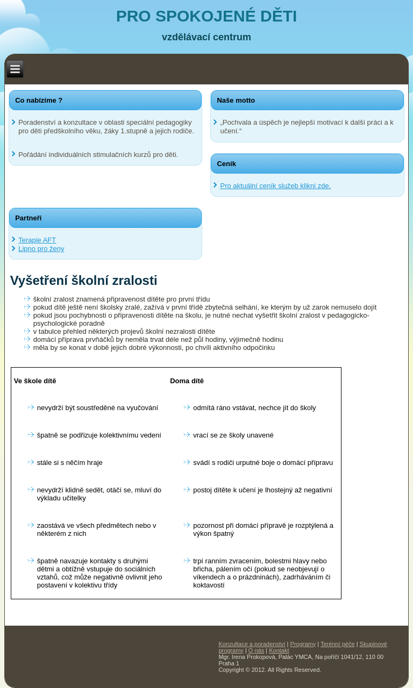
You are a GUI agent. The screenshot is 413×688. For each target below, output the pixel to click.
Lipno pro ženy (41, 249)
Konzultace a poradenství (251, 644)
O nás (256, 650)
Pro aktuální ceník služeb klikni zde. (275, 186)
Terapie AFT (37, 240)
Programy (303, 644)
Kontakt (279, 650)
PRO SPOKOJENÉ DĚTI (206, 16)
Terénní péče (338, 644)
